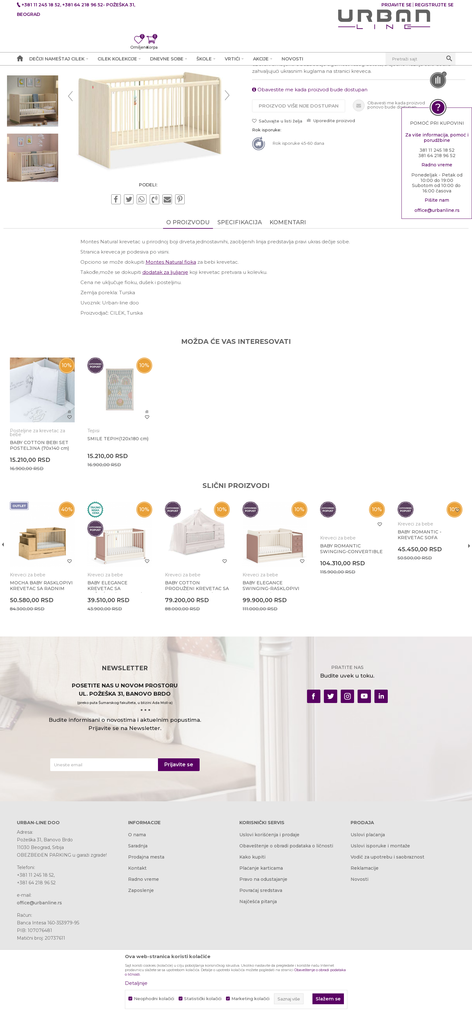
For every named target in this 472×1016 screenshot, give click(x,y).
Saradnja (137, 921)
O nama (137, 910)
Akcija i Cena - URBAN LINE (46, 81)
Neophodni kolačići (154, 999)
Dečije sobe (118, 81)
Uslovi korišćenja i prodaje (269, 910)
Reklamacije (365, 943)
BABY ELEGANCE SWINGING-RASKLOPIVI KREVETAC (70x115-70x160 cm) (271, 665)
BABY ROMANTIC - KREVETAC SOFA (411, 613)
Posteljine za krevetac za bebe (51, 511)
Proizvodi (91, 81)
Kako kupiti (252, 932)
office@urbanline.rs (437, 212)
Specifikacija (239, 305)
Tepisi (102, 509)
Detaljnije (136, 983)
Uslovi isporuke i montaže (380, 921)
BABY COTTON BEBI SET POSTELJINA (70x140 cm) (52, 523)
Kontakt (137, 943)
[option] (44, 122)
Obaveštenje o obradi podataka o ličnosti (286, 921)
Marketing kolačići (250, 999)
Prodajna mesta (146, 932)
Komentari (288, 305)
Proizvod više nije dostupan (299, 187)
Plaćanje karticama (261, 943)
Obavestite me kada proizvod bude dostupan (309, 171)
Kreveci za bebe (153, 81)
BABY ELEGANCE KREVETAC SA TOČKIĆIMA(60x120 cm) (123, 662)
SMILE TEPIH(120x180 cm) (122, 519)
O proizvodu (188, 305)
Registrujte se (434, 5)
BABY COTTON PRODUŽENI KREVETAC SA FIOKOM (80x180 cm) (197, 662)
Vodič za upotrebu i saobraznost (387, 932)
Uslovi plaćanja (368, 910)
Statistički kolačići (203, 999)
